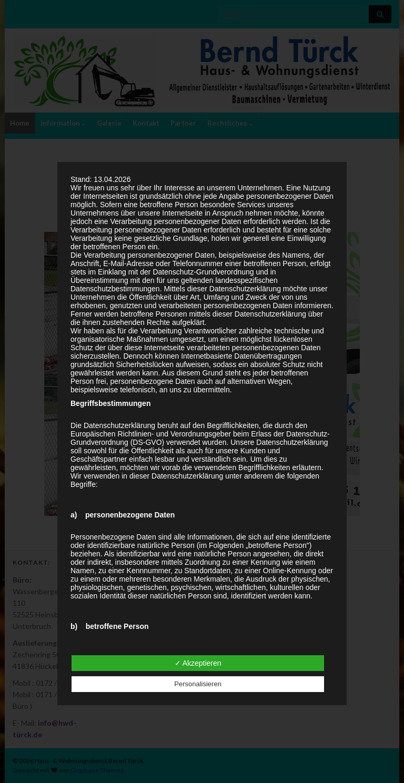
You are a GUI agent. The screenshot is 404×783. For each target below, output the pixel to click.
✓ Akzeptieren (198, 663)
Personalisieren (197, 684)
